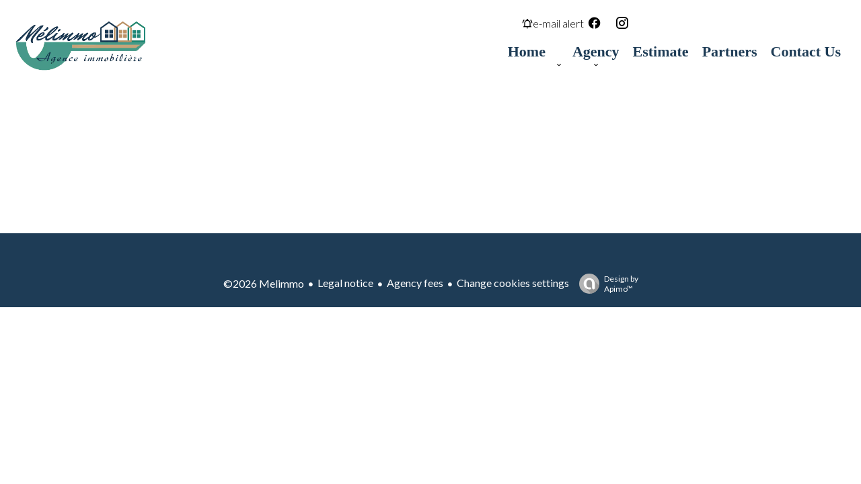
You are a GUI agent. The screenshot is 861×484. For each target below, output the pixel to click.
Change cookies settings (513, 282)
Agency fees (415, 282)
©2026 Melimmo (263, 283)
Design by (605, 284)
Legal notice (345, 282)
